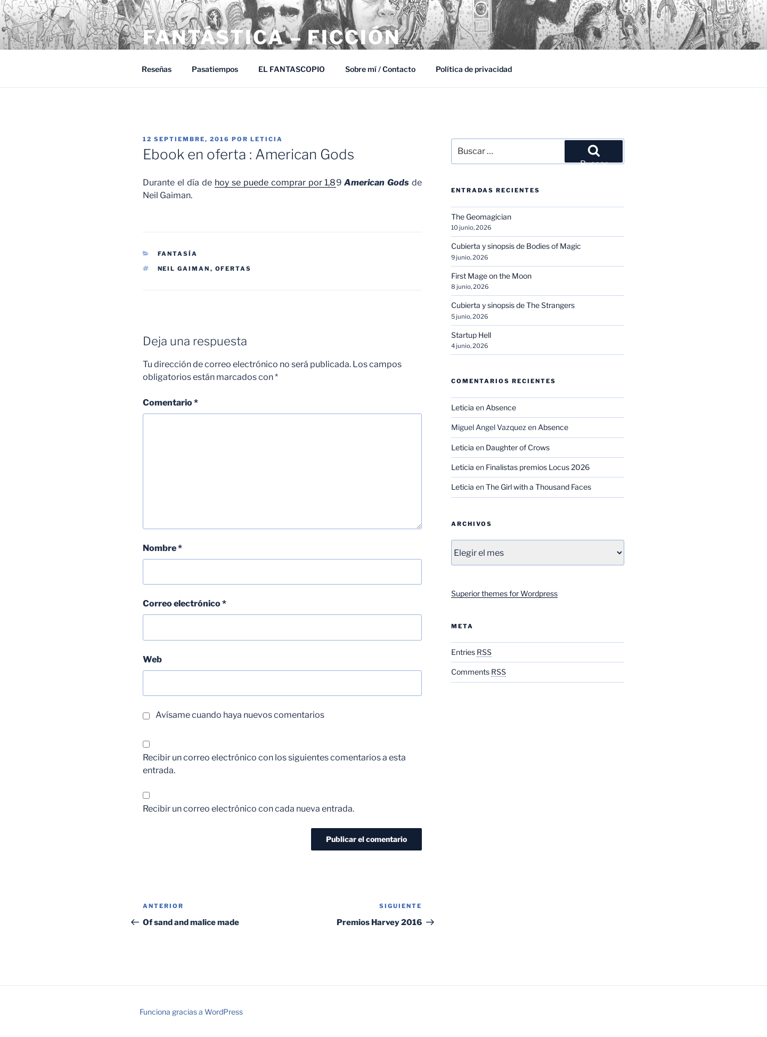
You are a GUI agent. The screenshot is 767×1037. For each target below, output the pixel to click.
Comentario (170, 403)
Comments (478, 671)
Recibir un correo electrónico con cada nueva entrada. (248, 809)
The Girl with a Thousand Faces (538, 486)
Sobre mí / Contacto (380, 69)
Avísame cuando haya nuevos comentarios (240, 715)
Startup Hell (471, 334)
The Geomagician (481, 216)
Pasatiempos (215, 69)
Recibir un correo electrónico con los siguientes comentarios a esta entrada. (274, 763)
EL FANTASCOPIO (291, 69)
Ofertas (233, 268)
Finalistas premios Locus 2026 (538, 467)
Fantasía (178, 253)
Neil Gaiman (184, 268)
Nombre (162, 548)
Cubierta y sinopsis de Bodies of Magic (516, 245)
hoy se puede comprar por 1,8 (275, 182)
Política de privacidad (474, 69)
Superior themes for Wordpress (504, 593)
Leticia (266, 139)
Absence (501, 407)
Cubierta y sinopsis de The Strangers (513, 305)
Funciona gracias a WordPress (191, 1011)
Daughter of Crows (518, 447)
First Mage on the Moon (491, 275)
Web (152, 659)
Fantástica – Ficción (272, 37)
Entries (471, 652)
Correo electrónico (184, 603)
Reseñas (157, 69)
